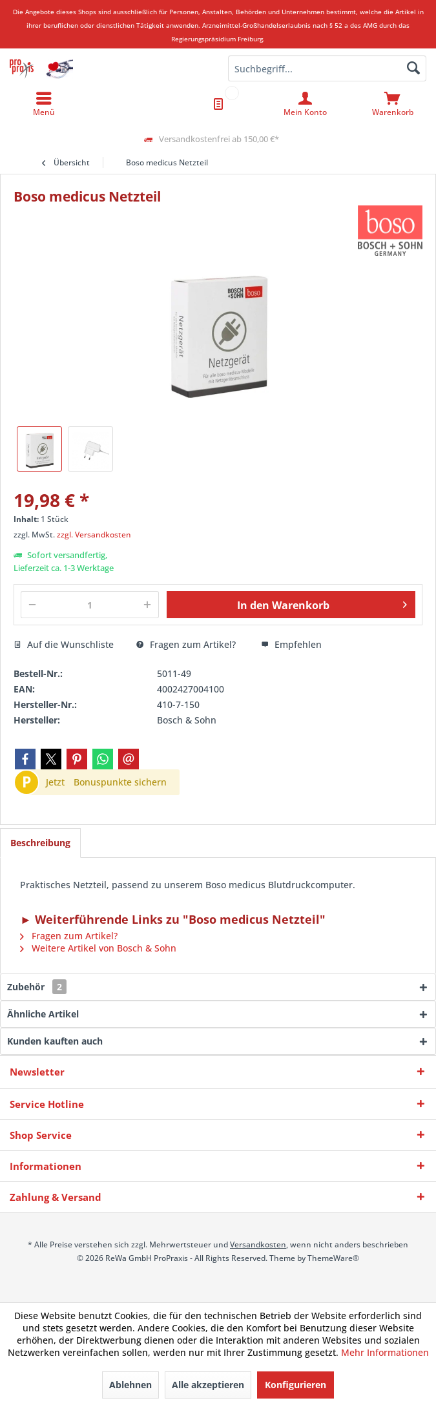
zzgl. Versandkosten (94, 534)
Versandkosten (258, 1244)
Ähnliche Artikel (43, 1014)
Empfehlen (291, 644)
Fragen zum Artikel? (186, 644)
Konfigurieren (295, 1385)
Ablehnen (130, 1385)
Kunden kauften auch (55, 1041)
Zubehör (37, 987)
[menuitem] (392, 104)
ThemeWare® (333, 1258)
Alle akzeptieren (208, 1385)
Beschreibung (40, 843)
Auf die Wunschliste (64, 644)
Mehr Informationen (385, 1352)
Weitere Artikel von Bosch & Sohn (98, 948)
